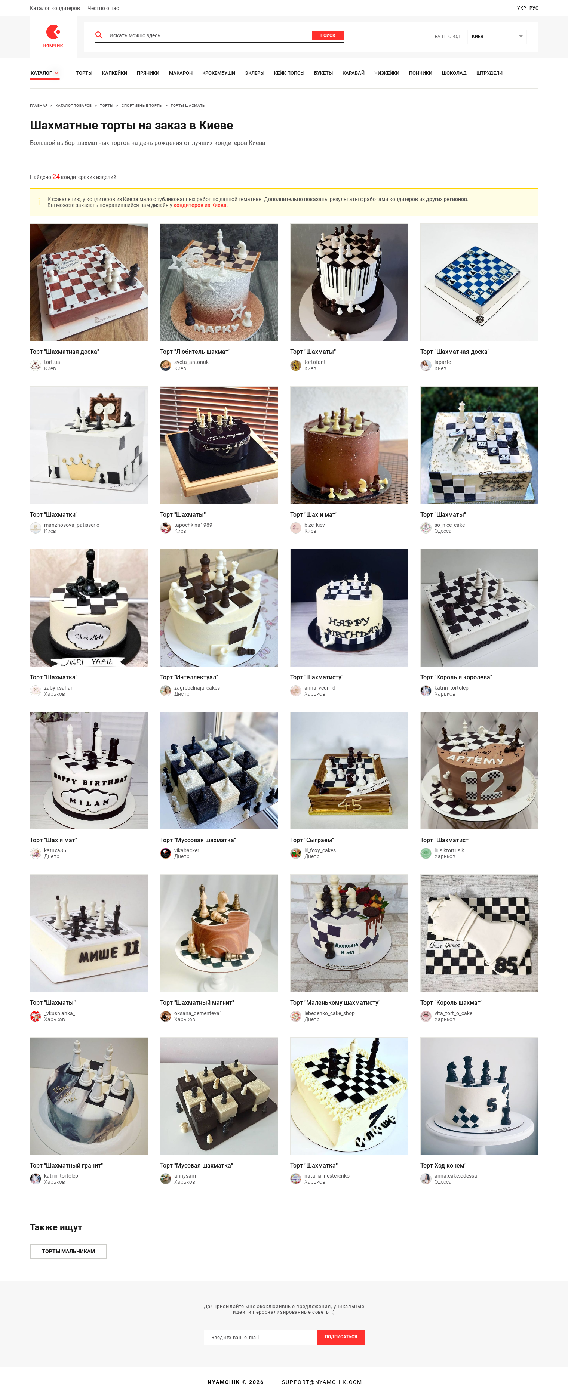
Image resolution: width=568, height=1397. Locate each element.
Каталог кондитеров (55, 8)
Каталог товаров (74, 105)
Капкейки (114, 73)
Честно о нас (103, 8)
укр (521, 8)
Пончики (420, 73)
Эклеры (254, 73)
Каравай (354, 73)
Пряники (148, 73)
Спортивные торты (142, 105)
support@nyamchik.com (321, 1382)
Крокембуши (218, 73)
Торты (84, 73)
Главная (39, 105)
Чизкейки (386, 73)
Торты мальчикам (68, 1251)
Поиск (327, 35)
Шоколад (454, 73)
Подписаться (341, 1336)
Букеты (323, 73)
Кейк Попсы (289, 73)
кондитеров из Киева (200, 205)
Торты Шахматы (188, 105)
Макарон (181, 73)
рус (533, 8)
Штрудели (489, 73)
